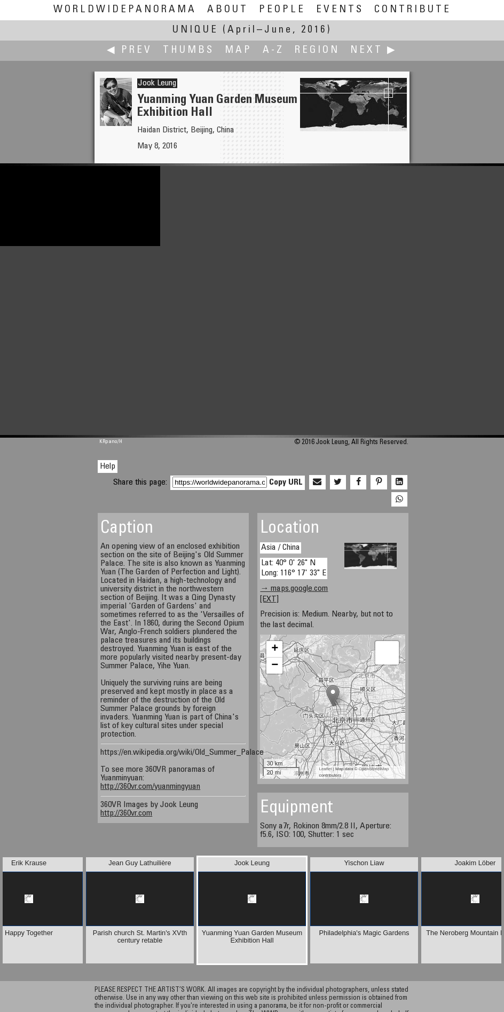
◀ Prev (129, 50)
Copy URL (286, 482)
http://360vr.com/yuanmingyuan (150, 786)
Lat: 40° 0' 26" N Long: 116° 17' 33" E (293, 568)
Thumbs (188, 50)
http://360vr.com (126, 813)
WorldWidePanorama (124, 10)
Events (340, 10)
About (227, 10)
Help (107, 466)
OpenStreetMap (374, 768)
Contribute (412, 10)
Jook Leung (157, 83)
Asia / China (280, 547)
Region (317, 50)
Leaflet (325, 768)
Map (238, 50)
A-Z (273, 50)
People (282, 10)
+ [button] (274, 649)
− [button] (274, 666)
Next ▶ (373, 50)
